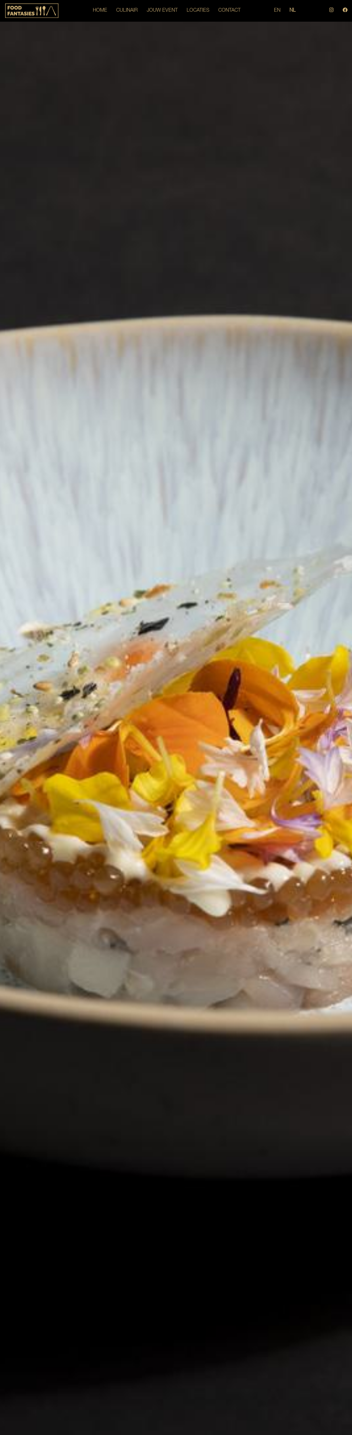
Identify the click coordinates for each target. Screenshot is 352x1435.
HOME (100, 10)
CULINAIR (127, 10)
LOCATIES (198, 10)
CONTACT (229, 10)
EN (277, 10)
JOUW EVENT (162, 10)
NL (292, 10)
